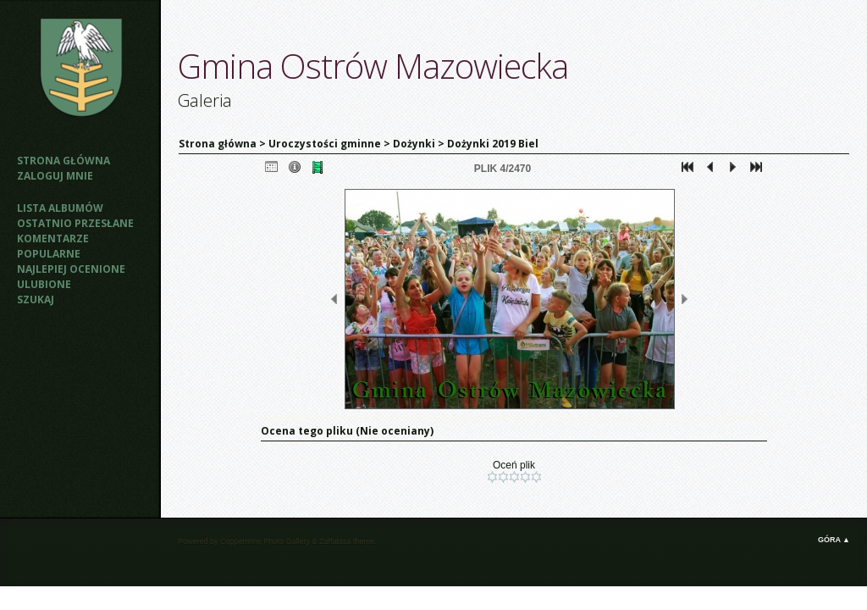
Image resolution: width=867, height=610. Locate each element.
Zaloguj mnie (55, 176)
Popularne (48, 254)
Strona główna (63, 160)
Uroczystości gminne (324, 143)
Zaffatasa (335, 541)
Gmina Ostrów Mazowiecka (373, 65)
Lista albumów (60, 208)
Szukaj (35, 299)
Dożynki (414, 143)
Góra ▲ (834, 539)
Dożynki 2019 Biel (492, 143)
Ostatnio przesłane (75, 223)
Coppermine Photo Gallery (265, 541)
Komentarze (53, 238)
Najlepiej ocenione (71, 269)
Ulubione (44, 284)
